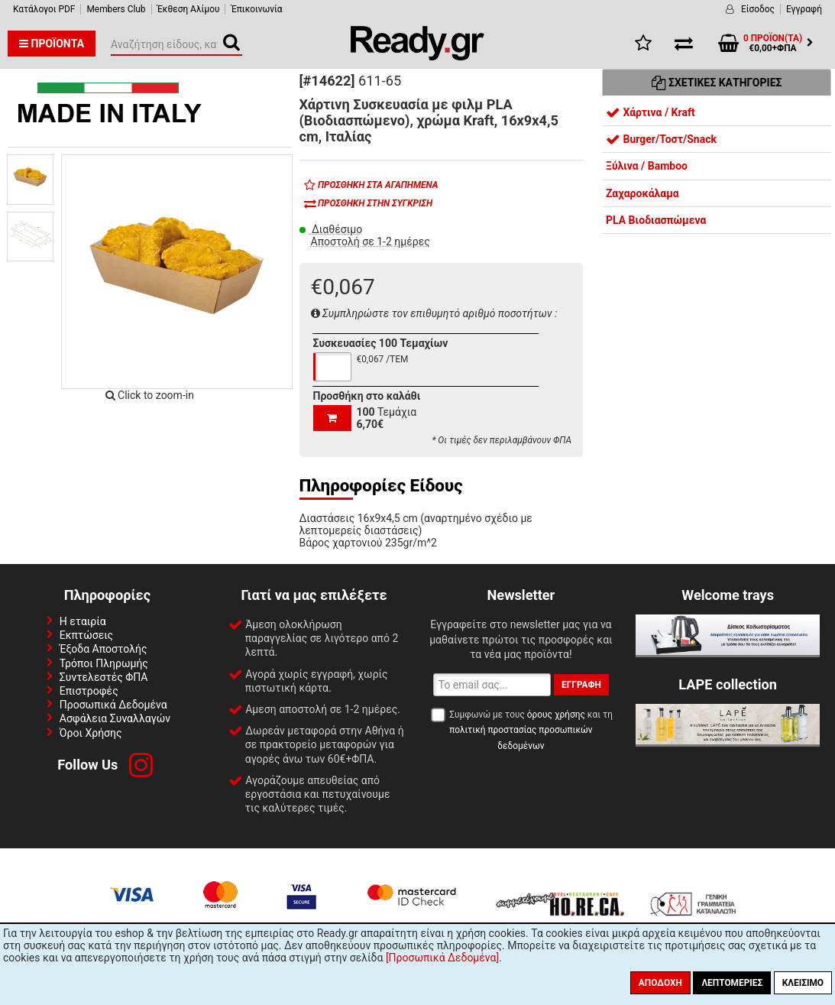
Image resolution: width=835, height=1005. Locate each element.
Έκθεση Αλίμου (188, 9)
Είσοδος (758, 9)
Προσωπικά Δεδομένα (113, 705)
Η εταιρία (83, 621)
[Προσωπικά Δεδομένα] (442, 958)
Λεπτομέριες (731, 982)
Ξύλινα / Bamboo (647, 166)
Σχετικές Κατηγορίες (717, 82)
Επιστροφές (89, 691)
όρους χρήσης (556, 714)
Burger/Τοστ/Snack (661, 139)
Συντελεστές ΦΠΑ (104, 677)
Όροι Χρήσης (91, 733)
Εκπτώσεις (86, 635)
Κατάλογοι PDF (44, 9)
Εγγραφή (804, 9)
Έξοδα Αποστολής (103, 649)
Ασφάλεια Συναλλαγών (115, 718)
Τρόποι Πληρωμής (104, 663)
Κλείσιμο (803, 982)
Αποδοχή (660, 982)
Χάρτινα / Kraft (650, 112)
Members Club (115, 9)
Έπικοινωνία (256, 9)
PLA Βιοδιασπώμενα (656, 220)
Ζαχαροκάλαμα (642, 193)
